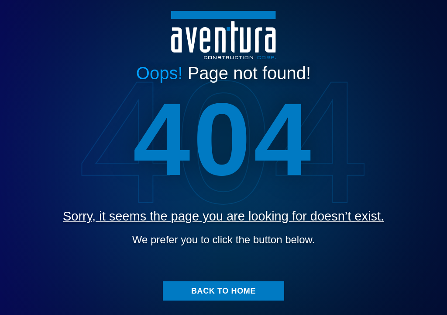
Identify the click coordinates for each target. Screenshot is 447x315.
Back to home (223, 298)
